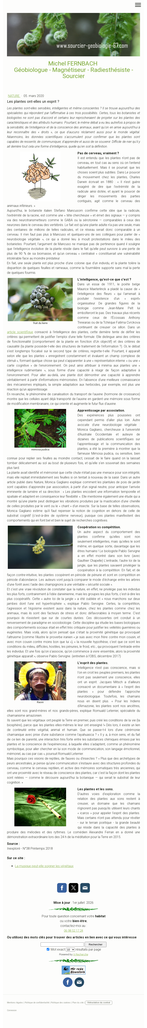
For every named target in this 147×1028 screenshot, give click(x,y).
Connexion (12, 1010)
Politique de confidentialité (37, 1002)
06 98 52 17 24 (73, 930)
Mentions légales (15, 1002)
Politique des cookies (61, 1002)
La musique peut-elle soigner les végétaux (44, 866)
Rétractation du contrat (98, 1002)
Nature (14, 96)
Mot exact (58, 949)
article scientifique (20, 332)
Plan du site (77, 1002)
